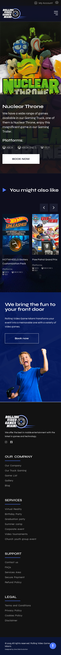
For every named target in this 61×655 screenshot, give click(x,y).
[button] (44, 208)
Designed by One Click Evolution (16, 649)
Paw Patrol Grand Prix (44, 259)
